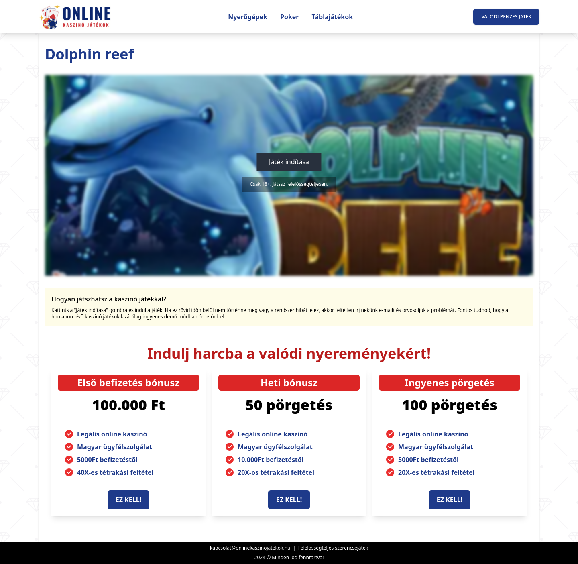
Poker (289, 16)
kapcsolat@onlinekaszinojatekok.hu (250, 547)
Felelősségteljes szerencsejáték (333, 547)
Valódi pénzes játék (506, 16)
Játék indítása (289, 161)
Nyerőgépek (247, 16)
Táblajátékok (332, 16)
